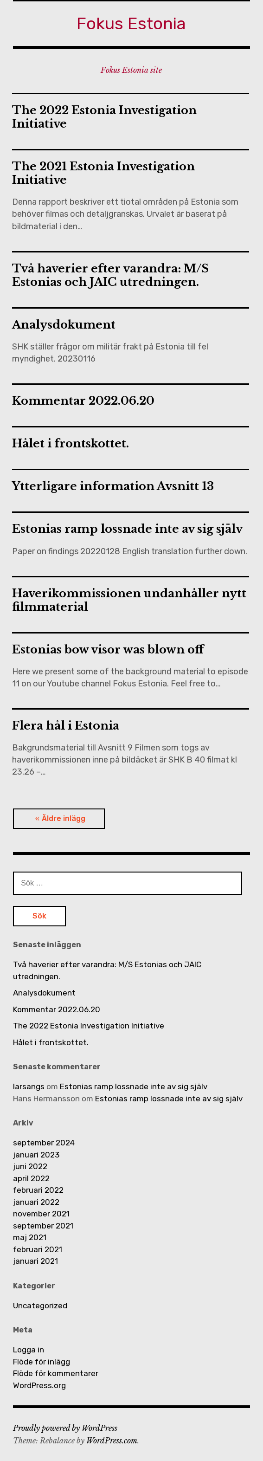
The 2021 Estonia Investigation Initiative (103, 173)
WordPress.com (111, 1440)
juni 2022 (30, 1166)
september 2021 (43, 1225)
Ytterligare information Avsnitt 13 (113, 486)
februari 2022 (38, 1190)
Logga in (28, 1349)
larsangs (29, 1086)
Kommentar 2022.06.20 (83, 400)
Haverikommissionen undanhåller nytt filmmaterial (129, 600)
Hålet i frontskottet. (70, 443)
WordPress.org (39, 1385)
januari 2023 (36, 1154)
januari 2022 (36, 1202)
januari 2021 (35, 1261)
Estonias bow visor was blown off (108, 649)
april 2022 (31, 1178)
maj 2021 (29, 1237)
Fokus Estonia (131, 23)
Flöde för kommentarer (55, 1373)
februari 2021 (37, 1249)
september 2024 (44, 1142)
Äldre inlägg (63, 818)
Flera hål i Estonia (65, 725)
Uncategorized (40, 1305)
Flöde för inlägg (41, 1361)
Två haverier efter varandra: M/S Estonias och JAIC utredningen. (110, 275)
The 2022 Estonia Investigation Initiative (104, 116)
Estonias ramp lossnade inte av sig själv (127, 529)
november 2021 (41, 1213)
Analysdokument (63, 324)
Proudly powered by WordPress (65, 1428)
